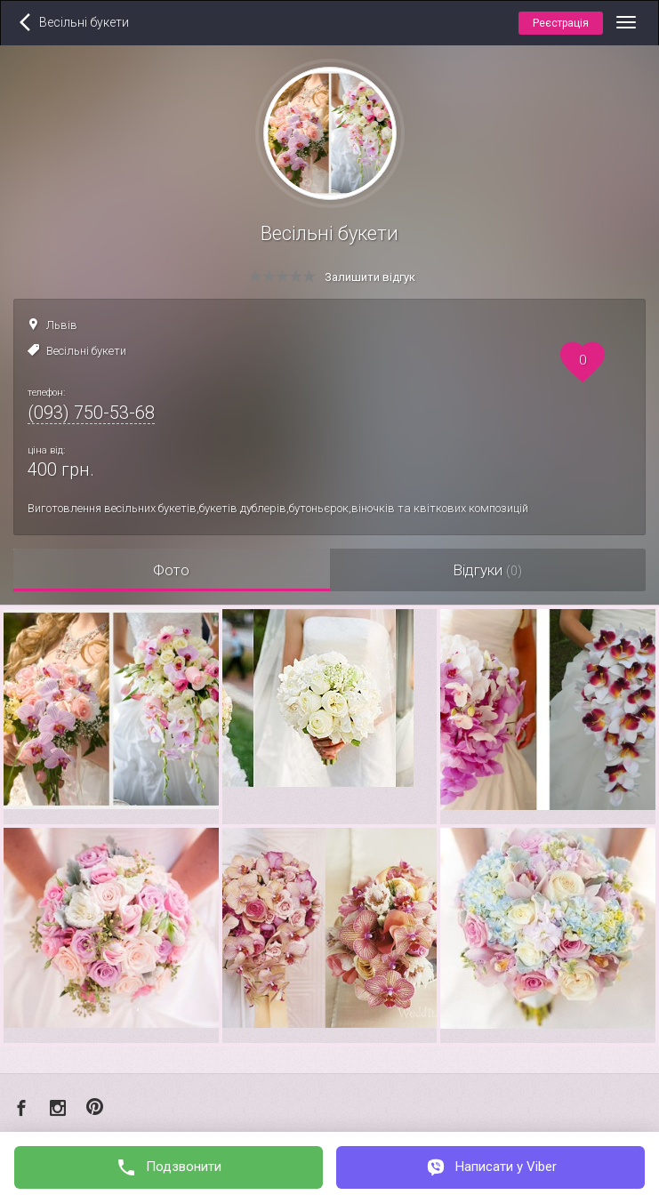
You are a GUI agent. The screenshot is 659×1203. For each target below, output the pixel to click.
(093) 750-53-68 (91, 412)
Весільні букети (86, 350)
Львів (61, 325)
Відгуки (487, 570)
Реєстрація (561, 23)
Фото (171, 570)
